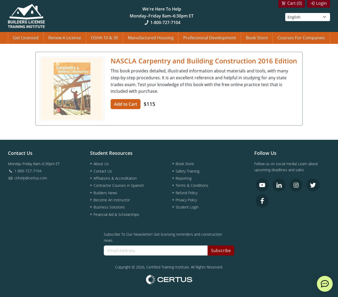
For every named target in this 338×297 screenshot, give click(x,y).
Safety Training (187, 171)
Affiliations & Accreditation (115, 178)
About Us (101, 163)
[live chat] (325, 284)
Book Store (257, 38)
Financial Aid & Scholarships (116, 214)
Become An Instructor (111, 199)
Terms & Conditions (192, 185)
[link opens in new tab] (262, 185)
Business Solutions (109, 207)
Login (321, 3)
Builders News (105, 192)
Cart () (294, 3)
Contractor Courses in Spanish (118, 185)
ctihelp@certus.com (27, 177)
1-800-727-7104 (162, 22)
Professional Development (209, 38)
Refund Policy (187, 192)
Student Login (187, 207)
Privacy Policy (186, 199)
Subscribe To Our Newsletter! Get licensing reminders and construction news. (163, 237)
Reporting (183, 178)
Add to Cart (125, 104)
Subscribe (221, 250)
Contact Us (102, 171)
